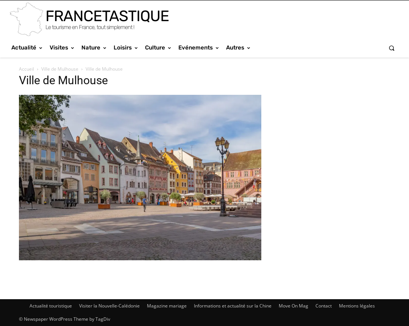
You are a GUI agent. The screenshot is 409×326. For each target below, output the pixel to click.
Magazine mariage (167, 306)
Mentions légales (357, 306)
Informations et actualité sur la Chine (233, 306)
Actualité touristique (51, 306)
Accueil (26, 69)
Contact (323, 306)
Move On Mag (293, 306)
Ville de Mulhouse (59, 69)
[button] (391, 47)
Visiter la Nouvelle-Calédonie (109, 306)
